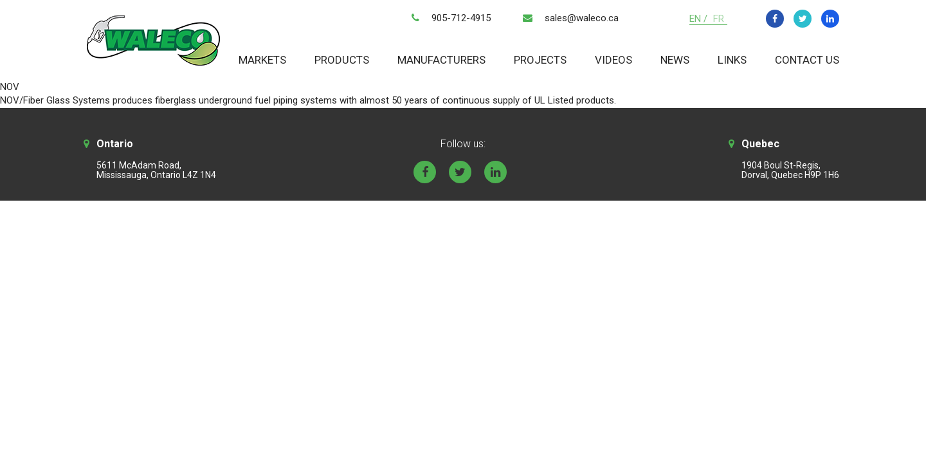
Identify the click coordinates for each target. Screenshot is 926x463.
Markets (262, 59)
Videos (613, 59)
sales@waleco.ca (582, 18)
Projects (540, 59)
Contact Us (807, 59)
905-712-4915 (461, 18)
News (674, 59)
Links (732, 59)
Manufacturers (441, 59)
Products (341, 59)
